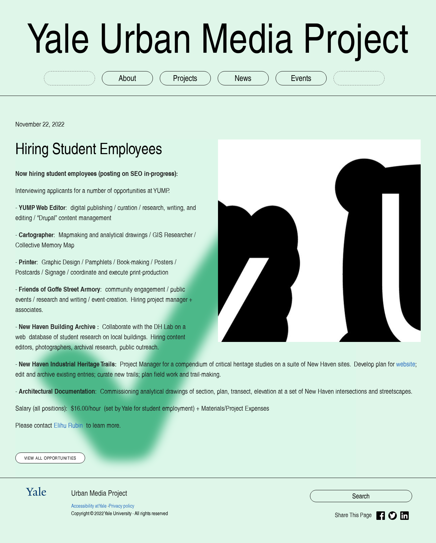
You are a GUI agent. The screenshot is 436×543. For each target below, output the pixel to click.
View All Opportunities (50, 457)
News (243, 78)
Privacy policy (121, 506)
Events (301, 78)
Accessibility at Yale (89, 506)
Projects (185, 78)
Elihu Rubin (69, 425)
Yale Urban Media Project (217, 38)
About (127, 78)
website (405, 364)
